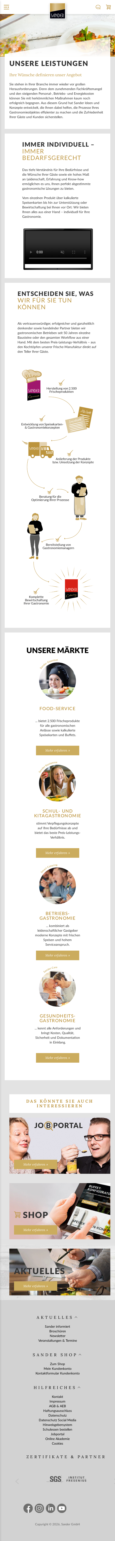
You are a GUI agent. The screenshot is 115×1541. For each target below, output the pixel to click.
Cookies (57, 1443)
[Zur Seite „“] (60, 1146)
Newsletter (57, 1336)
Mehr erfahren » (57, 750)
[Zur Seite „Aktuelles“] (60, 1272)
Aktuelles (55, 1317)
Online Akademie (57, 1439)
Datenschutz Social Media (57, 1420)
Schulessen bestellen (57, 1429)
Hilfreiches (55, 1387)
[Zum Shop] (60, 1211)
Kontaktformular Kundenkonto (58, 1373)
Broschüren (57, 1331)
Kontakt (57, 1397)
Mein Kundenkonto (58, 1368)
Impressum (57, 1401)
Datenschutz (57, 1415)
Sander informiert (57, 1326)
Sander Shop (55, 1354)
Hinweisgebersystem (57, 1425)
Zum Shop (57, 1364)
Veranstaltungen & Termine (57, 1340)
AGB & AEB (57, 1406)
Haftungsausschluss (57, 1411)
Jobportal (57, 1434)
